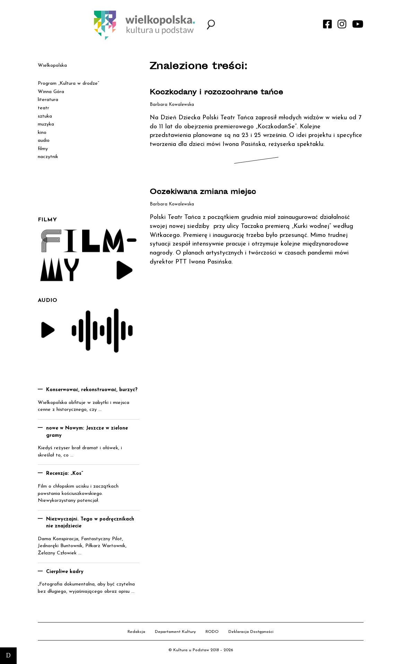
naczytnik (48, 156)
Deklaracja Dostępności (250, 632)
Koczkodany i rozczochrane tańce (216, 92)
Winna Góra (51, 91)
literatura (48, 99)
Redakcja (136, 632)
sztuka (45, 116)
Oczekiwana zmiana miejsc (203, 192)
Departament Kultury (175, 632)
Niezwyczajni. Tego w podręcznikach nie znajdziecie (90, 523)
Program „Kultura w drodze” (68, 83)
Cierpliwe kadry (65, 571)
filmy (43, 148)
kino (42, 132)
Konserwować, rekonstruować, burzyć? (92, 390)
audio (44, 140)
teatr (43, 108)
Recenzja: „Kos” (64, 473)
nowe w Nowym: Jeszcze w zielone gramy (87, 432)
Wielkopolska (52, 65)
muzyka (46, 124)
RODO (212, 632)
